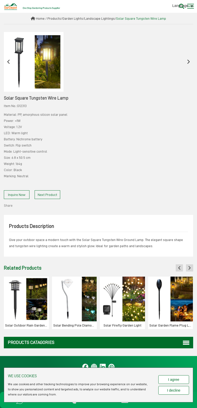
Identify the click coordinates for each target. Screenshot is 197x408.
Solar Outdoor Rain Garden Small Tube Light (27, 325)
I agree (173, 380)
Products (54, 18)
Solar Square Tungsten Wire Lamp (141, 18)
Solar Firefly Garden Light (122, 325)
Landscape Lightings (99, 18)
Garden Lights (72, 18)
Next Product (47, 194)
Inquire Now (16, 194)
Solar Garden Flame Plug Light (171, 325)
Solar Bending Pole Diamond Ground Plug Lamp (75, 325)
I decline (173, 390)
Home (40, 18)
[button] (8, 62)
